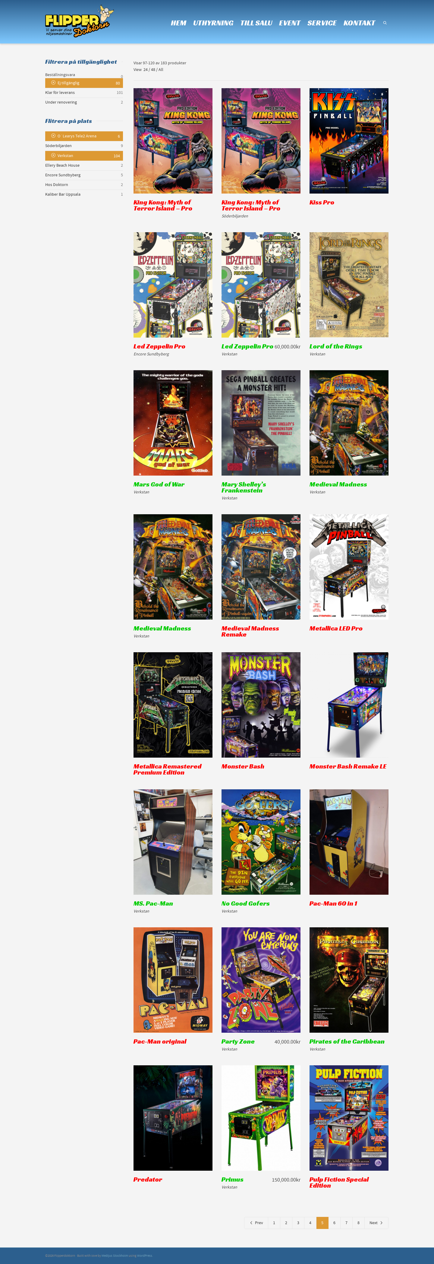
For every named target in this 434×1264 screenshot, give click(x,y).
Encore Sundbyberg (62, 175)
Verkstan (65, 156)
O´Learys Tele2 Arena (77, 136)
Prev (256, 1223)
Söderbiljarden (58, 146)
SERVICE (322, 22)
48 (153, 69)
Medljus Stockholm (115, 1256)
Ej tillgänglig (68, 83)
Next (376, 1223)
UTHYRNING (213, 22)
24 (145, 69)
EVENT (289, 22)
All (161, 69)
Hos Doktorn (56, 185)
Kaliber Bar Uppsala (62, 194)
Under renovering (61, 102)
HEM (178, 22)
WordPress (144, 1256)
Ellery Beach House (62, 165)
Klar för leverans (60, 92)
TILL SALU (256, 22)
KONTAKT (359, 22)
